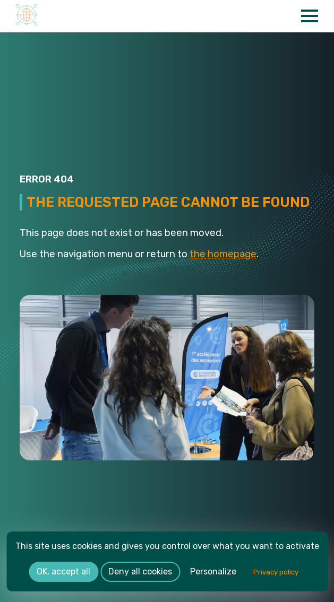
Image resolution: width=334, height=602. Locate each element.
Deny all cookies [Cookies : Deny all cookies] (140, 571)
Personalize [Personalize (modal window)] (213, 571)
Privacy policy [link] (275, 572)
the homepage (223, 254)
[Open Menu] (309, 15)
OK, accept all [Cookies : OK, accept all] (63, 571)
